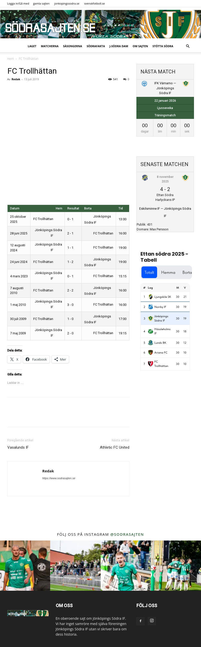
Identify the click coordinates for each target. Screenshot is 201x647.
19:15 (122, 333)
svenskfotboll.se (94, 3)
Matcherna (50, 46)
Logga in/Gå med (18, 3)
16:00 (122, 233)
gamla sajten (41, 3)
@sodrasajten (127, 534)
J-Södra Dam (118, 46)
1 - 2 (70, 262)
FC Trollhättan (47, 219)
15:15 (122, 276)
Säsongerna (72, 46)
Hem (10, 59)
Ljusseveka (165, 108)
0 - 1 (70, 219)
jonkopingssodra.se (66, 3)
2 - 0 (70, 333)
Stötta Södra (163, 46)
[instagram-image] (25, 566)
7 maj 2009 (18, 333)
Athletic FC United (114, 447)
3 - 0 (70, 305)
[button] (188, 46)
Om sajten (140, 46)
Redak (16, 79)
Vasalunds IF (18, 447)
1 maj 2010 (18, 305)
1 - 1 (70, 248)
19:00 (122, 248)
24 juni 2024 (18, 262)
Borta (88, 208)
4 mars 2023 (19, 276)
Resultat (73, 208)
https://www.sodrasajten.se (58, 478)
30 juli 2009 (18, 319)
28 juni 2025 (18, 233)
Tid (121, 208)
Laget (32, 46)
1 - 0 (70, 319)
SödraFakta (96, 46)
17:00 (122, 319)
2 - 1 (70, 233)
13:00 (122, 219)
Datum (14, 208)
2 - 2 (70, 290)
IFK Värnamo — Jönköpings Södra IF (165, 88)
